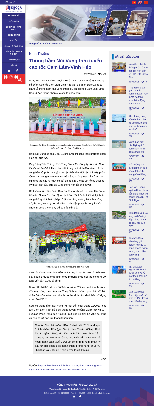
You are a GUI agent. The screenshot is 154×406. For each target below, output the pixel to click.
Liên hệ (13, 65)
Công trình (14, 35)
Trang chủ (14, 16)
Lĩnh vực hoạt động (13, 28)
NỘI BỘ (10, 2)
